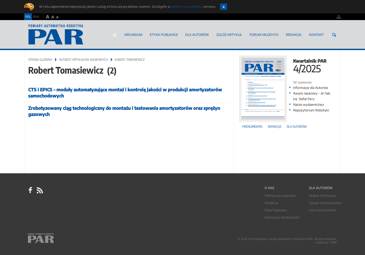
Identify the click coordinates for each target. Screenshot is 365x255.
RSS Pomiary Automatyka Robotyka (39, 190)
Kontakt (316, 35)
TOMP (333, 242)
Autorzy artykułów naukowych (83, 60)
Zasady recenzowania (325, 203)
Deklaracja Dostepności (282, 217)
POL (28, 16)
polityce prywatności (187, 7)
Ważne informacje (322, 196)
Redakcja (293, 35)
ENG (36, 16)
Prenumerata (252, 127)
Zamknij (223, 6)
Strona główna (115, 34)
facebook (30, 190)
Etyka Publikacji (164, 35)
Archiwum (133, 35)
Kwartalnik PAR (287, 65)
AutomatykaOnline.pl (55, 34)
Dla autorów (197, 35)
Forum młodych (264, 35)
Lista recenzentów (323, 210)
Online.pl (56, 238)
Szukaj (334, 34)
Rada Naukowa (276, 210)
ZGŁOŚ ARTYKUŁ (229, 35)
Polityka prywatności (280, 196)
